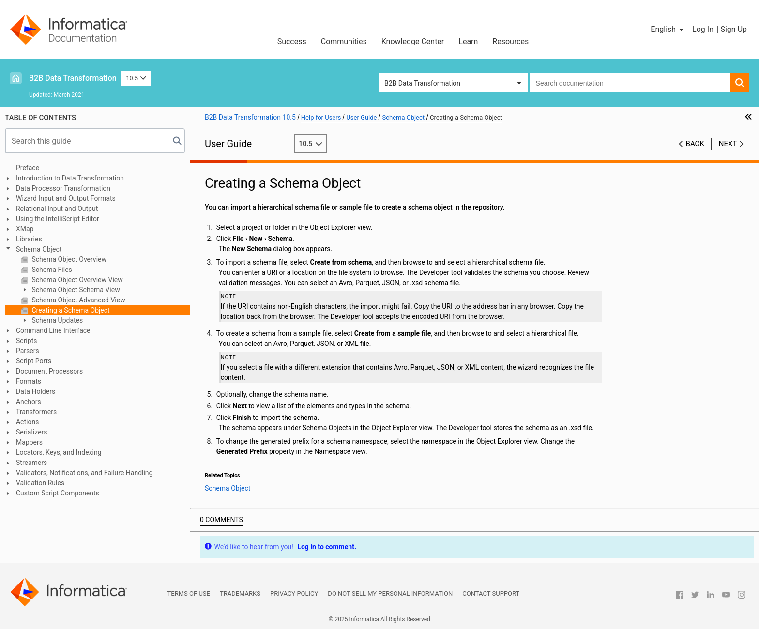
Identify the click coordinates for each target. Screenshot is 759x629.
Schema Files (51, 269)
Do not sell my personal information (390, 593)
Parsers (27, 351)
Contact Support (490, 593)
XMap (24, 229)
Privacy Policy (294, 593)
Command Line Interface (53, 330)
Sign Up (733, 29)
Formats (28, 381)
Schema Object (38, 249)
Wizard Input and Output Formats (66, 198)
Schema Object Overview (68, 259)
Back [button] (695, 143)
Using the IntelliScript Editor (57, 219)
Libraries (29, 239)
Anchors (28, 401)
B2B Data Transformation (73, 78)
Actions (27, 422)
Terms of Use (188, 593)
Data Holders (35, 391)
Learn (468, 41)
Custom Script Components (57, 493)
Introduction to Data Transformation (70, 178)
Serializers (31, 432)
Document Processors (49, 371)
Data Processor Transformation (63, 188)
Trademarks (240, 593)
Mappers (29, 442)
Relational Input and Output (57, 208)
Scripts (26, 340)
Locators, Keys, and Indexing (59, 452)
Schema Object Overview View (76, 280)
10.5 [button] (136, 78)
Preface (27, 168)
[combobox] (630, 82)
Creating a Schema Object (70, 310)
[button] (667, 29)
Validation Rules (40, 483)
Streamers (31, 462)
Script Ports (33, 361)
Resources (510, 41)
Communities (344, 41)
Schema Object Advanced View (77, 300)
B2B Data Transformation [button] (422, 83)
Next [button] (728, 143)
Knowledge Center (412, 41)
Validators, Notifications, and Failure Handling (84, 473)
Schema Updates (56, 320)
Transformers (36, 412)
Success (291, 41)
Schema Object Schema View (75, 290)
